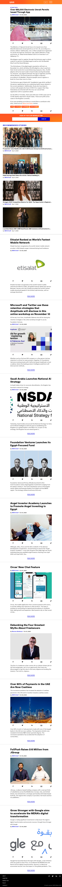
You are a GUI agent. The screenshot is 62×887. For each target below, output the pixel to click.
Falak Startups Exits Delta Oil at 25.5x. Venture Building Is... (21, 175)
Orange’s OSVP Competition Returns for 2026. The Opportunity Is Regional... (27, 202)
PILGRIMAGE (25, 106)
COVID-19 (17, 106)
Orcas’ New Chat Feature (25, 567)
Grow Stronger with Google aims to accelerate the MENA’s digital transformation (29, 813)
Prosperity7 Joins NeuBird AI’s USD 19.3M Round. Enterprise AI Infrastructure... (27, 148)
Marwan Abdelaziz (17, 631)
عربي (45, 2)
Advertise (5, 878)
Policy (4, 883)
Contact (5, 885)
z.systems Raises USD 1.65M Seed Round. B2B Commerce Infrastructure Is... (27, 228)
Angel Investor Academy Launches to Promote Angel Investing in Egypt (31, 506)
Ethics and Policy (28, 103)
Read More (31, 296)
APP (12, 106)
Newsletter (5, 880)
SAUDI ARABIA (34, 106)
